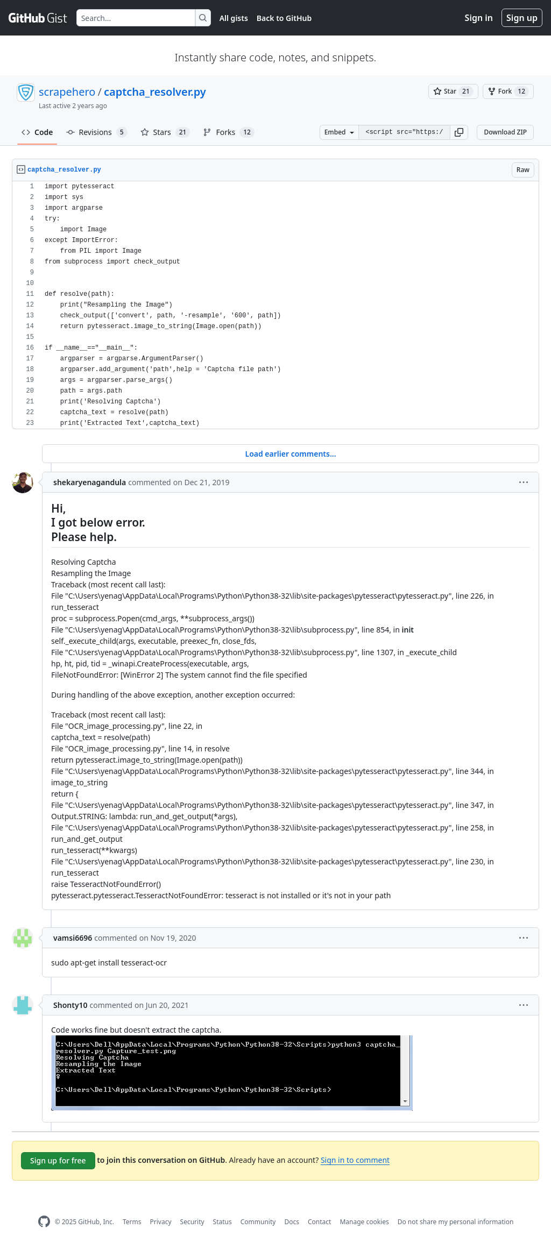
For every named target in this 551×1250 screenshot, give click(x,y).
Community (258, 1221)
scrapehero (67, 91)
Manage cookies (364, 1221)
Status (222, 1221)
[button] (459, 132)
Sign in (479, 18)
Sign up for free (58, 1160)
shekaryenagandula (89, 482)
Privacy (161, 1221)
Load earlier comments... (290, 454)
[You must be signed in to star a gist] (453, 91)
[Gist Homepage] (38, 17)
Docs (291, 1221)
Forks (228, 132)
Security (192, 1221)
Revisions (97, 132)
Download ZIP (505, 132)
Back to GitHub (284, 18)
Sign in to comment (355, 1160)
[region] (275, 305)
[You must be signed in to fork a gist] (508, 91)
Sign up (522, 18)
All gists (234, 18)
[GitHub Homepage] (44, 1221)
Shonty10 (70, 1005)
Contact (319, 1221)
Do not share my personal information (456, 1221)
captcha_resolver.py (155, 91)
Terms (132, 1221)
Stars (165, 132)
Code (37, 132)
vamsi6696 (72, 938)
